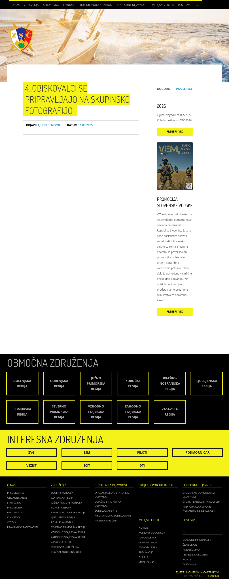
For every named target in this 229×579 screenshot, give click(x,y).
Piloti (142, 452)
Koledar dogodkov (152, 532)
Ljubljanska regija (63, 517)
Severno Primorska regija (68, 527)
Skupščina (14, 502)
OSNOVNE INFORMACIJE (196, 539)
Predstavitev (15, 492)
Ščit (87, 465)
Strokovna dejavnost (58, 5)
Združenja (31, 5)
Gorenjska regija (62, 497)
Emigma (214, 576)
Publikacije (146, 552)
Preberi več (174, 131)
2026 (161, 106)
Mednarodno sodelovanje (113, 515)
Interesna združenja (65, 547)
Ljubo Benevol (43, 125)
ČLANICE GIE (189, 544)
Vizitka (11, 522)
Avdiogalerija (148, 547)
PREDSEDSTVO (191, 549)
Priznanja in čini (106, 520)
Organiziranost (18, 497)
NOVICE (187, 559)
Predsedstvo (15, 512)
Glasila (143, 557)
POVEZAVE (184, 5)
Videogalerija (148, 542)
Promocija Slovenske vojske (175, 202)
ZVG (31, 452)
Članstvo (13, 517)
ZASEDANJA (189, 564)
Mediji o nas (147, 562)
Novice (143, 527)
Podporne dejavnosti (132, 5)
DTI (142, 465)
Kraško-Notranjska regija (68, 512)
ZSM (87, 452)
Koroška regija (61, 507)
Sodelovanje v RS (106, 510)
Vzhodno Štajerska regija (68, 532)
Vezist (31, 465)
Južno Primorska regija (66, 502)
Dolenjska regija (62, 492)
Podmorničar (197, 452)
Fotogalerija (147, 537)
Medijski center (163, 5)
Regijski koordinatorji (66, 551)
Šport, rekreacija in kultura (201, 501)
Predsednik (14, 507)
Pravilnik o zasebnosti (22, 527)
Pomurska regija (62, 522)
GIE (198, 5)
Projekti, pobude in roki (95, 5)
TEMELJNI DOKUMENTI (195, 554)
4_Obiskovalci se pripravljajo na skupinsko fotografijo (77, 99)
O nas (16, 5)
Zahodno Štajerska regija (68, 537)
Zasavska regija (61, 542)
